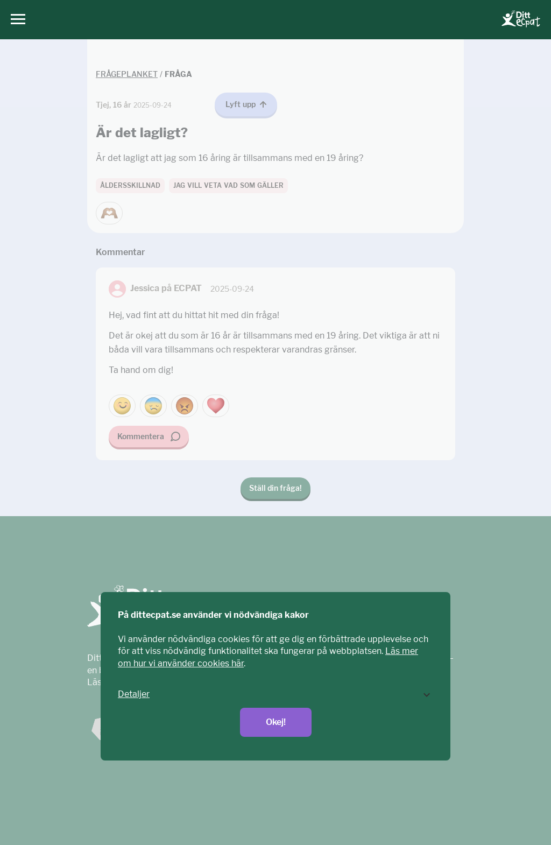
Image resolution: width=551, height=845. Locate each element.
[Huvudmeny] (15, 20)
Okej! (276, 722)
